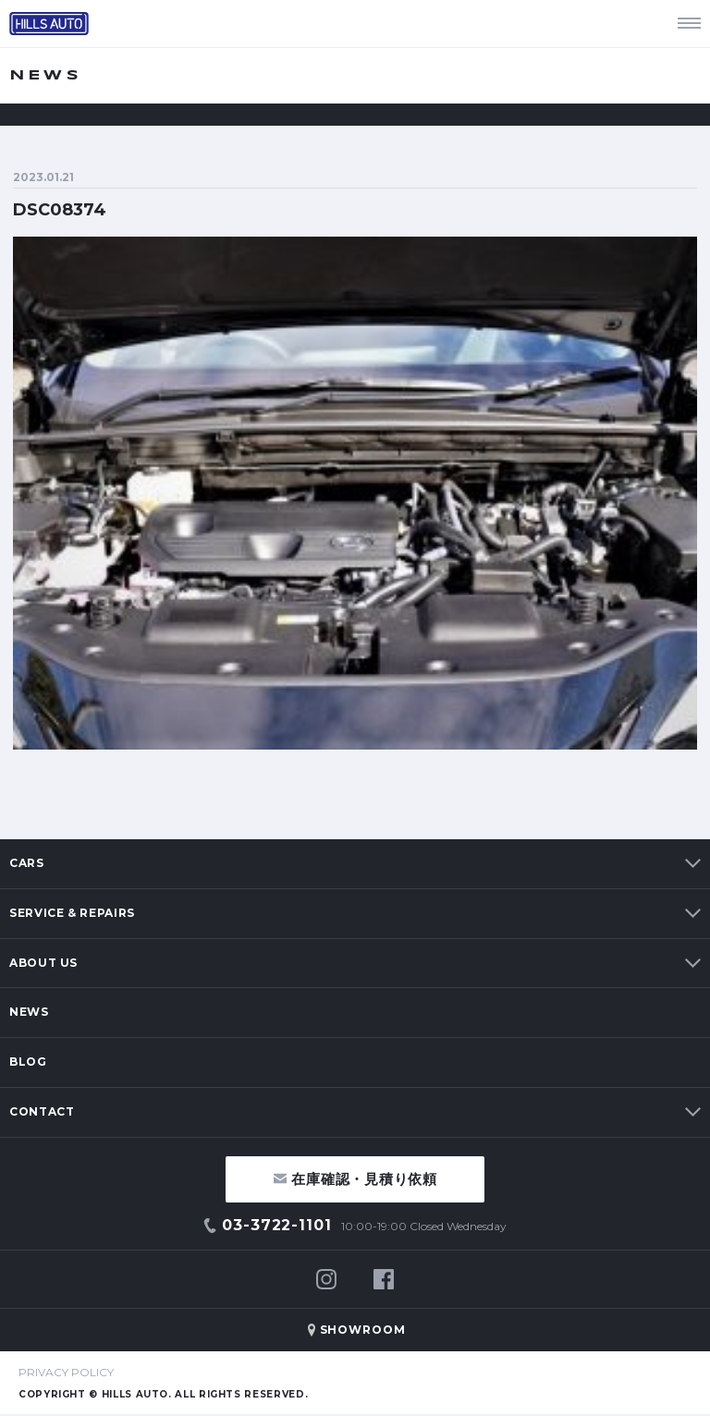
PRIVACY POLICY (66, 1372)
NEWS (29, 1012)
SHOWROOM (363, 1330)
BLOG (28, 1061)
